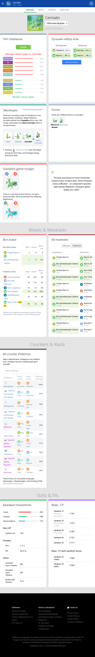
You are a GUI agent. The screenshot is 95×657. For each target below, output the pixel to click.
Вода (8, 84)
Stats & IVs (64, 10)
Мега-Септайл (20, 150)
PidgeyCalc (42, 620)
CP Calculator (43, 623)
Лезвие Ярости (62, 50)
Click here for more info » (13, 483)
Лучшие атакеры (19, 611)
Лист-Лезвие (12, 291)
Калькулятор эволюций (48, 614)
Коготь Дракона (14, 288)
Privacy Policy (72, 613)
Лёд (8, 74)
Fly (29, 452)
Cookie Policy (72, 619)
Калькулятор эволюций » (33, 109)
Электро (8, 92)
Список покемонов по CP (22, 617)
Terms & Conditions (75, 622)
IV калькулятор (44, 611)
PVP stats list (17, 623)
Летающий (7, 58)
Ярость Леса (61, 55)
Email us (74, 607)
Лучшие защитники (20, 614)
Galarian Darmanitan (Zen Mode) (9, 393)
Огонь (8, 70)
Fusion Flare (28, 425)
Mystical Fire (29, 404)
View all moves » (71, 62)
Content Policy (73, 616)
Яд (8, 62)
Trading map (43, 629)
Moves (41, 10)
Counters (52, 10)
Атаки (14, 620)
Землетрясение (13, 277)
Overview (30, 10)
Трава (7, 88)
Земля (8, 80)
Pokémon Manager (46, 626)
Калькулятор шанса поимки (50, 617)
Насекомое (8, 66)
